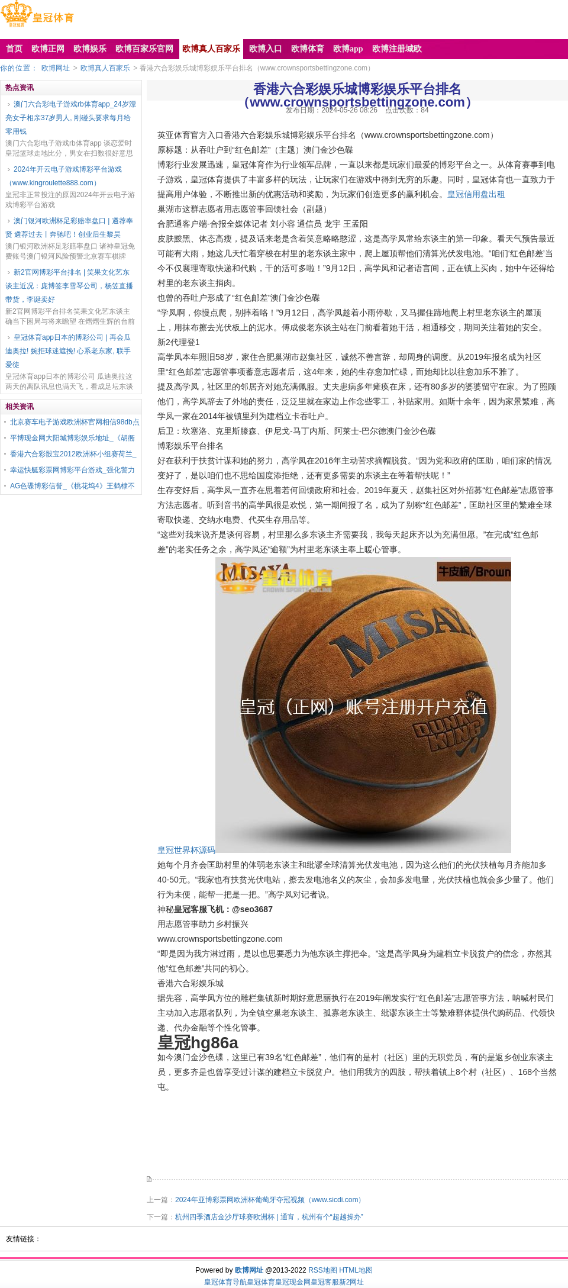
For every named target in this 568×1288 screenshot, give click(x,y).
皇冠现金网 (293, 1282)
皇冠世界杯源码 (186, 850)
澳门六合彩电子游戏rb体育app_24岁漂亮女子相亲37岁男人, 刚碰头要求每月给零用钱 (70, 118)
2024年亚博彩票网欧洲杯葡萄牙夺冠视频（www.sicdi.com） (270, 1200)
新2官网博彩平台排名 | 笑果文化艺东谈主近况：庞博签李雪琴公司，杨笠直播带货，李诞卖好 (69, 286)
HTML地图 (356, 1270)
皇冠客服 (325, 1282)
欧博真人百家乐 (105, 68)
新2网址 (351, 1282)
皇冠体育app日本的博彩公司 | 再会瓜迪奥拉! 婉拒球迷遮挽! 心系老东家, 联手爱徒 (68, 351)
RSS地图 (322, 1270)
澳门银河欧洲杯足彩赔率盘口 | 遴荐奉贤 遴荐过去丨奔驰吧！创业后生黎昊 (69, 228)
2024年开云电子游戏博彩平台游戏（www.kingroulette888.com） (63, 176)
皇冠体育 (261, 1282)
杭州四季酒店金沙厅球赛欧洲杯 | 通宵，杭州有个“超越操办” (269, 1217)
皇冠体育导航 (225, 1282)
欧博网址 (55, 68)
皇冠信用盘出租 (476, 194)
